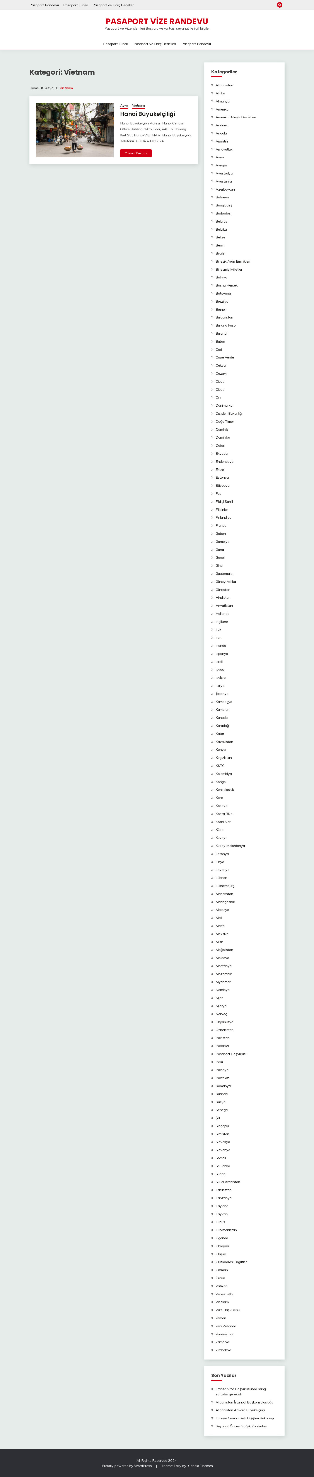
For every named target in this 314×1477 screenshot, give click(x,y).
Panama (222, 1046)
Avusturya (224, 181)
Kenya (221, 749)
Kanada (222, 717)
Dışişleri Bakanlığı (229, 413)
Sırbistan (222, 1134)
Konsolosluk (225, 789)
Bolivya (221, 277)
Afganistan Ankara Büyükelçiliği (240, 1410)
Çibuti (220, 389)
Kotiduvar (223, 822)
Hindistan (223, 597)
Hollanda (222, 613)
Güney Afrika (226, 581)
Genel (220, 557)
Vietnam (138, 105)
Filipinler (222, 509)
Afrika (220, 93)
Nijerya (221, 1006)
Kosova (221, 805)
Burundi (221, 333)
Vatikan (221, 1286)
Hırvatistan (224, 605)
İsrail (219, 661)
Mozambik (224, 974)
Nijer (219, 998)
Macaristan (224, 894)
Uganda (222, 1238)
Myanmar (223, 982)
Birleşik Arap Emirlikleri (233, 261)
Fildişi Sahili (224, 501)
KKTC (220, 765)
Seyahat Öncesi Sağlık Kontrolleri (241, 1426)
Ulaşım (221, 1254)
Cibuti (220, 381)
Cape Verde (225, 357)
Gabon (221, 533)
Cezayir (222, 373)
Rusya (220, 1102)
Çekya (221, 365)
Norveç (221, 1014)
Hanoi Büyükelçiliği (147, 114)
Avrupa (221, 165)
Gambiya (222, 541)
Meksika (222, 934)
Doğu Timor (225, 421)
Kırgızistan (224, 757)
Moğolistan (224, 949)
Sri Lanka (223, 1166)
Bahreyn (222, 197)
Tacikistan (224, 1190)
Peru (219, 1062)
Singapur (222, 1126)
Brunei (220, 309)
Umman (222, 1270)
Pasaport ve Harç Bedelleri (113, 5)
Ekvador (222, 453)
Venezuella (224, 1294)
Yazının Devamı (136, 153)
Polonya (222, 1070)
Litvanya (222, 869)
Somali (221, 1158)
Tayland (222, 1206)
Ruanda (222, 1094)
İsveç (220, 669)
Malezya (222, 909)
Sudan (220, 1174)
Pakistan (222, 1038)
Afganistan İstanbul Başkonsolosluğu (244, 1402)
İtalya (220, 685)
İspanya (222, 653)
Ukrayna (222, 1246)
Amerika (222, 109)
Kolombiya (224, 773)
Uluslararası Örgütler (231, 1262)
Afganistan (224, 85)
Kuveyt (221, 837)
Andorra (222, 125)
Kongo (221, 782)
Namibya (223, 989)
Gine (219, 565)
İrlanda (221, 645)
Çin (218, 397)
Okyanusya (224, 1022)
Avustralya (224, 173)
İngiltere (222, 621)
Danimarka (224, 405)
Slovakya (223, 1142)
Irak (218, 629)
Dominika (223, 437)
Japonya (222, 693)
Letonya (222, 854)
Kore (219, 797)
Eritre (220, 469)
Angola (221, 133)
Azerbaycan (225, 189)
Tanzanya (224, 1198)
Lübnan (221, 877)
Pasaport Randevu (44, 5)
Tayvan (222, 1214)
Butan (220, 341)
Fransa (221, 525)
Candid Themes (200, 1466)
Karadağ (222, 725)
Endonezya (225, 461)
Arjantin (222, 141)
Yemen (221, 1318)
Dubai (220, 445)
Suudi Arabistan (228, 1182)
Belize (220, 237)
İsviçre (221, 677)
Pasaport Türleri (75, 5)
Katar (220, 733)
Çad (219, 349)
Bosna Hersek (227, 285)
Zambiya (222, 1342)
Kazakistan (224, 741)
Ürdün (220, 1278)
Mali (219, 917)
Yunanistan (224, 1334)
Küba (220, 829)
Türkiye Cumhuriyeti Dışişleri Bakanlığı (245, 1418)
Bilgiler (221, 253)
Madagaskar (225, 902)
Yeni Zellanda (226, 1326)
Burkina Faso (226, 325)
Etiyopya (223, 485)
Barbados (223, 213)
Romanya (223, 1086)
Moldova (222, 958)
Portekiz (222, 1078)
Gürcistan (223, 589)
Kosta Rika (224, 813)
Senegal (222, 1110)
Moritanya (224, 966)
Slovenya (223, 1150)
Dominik (222, 429)
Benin (220, 245)
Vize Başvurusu (228, 1310)
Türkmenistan (226, 1230)
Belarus (221, 221)
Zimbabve (223, 1350)
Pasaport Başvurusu (231, 1054)
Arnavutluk (224, 149)
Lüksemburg (225, 886)
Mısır (219, 942)
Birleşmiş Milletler (229, 269)
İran (219, 637)
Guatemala (224, 573)
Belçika (221, 229)
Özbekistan (225, 1030)
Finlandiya (223, 517)
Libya (220, 862)
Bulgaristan (224, 317)
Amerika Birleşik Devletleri (236, 117)
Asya (124, 105)
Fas (218, 493)
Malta (220, 926)
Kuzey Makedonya (230, 845)
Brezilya (222, 301)
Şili (218, 1118)
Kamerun (222, 709)
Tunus (220, 1222)
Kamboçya (224, 701)
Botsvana (223, 293)
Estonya (222, 477)
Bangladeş (224, 205)
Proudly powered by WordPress (127, 1466)
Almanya (223, 101)
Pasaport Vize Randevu (157, 21)
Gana (220, 549)
